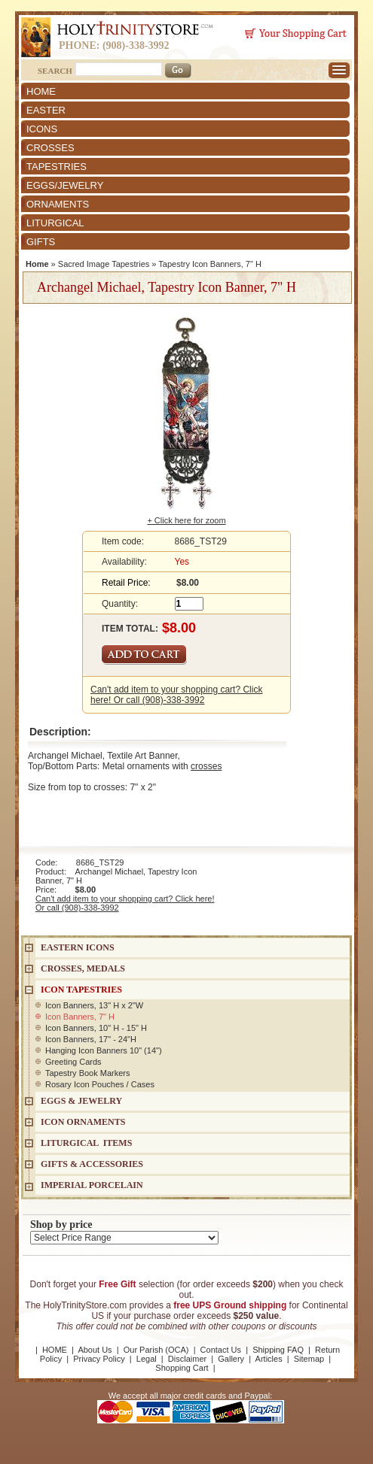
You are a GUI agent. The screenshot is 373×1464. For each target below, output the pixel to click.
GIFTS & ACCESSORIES (92, 1164)
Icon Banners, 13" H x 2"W (94, 1005)
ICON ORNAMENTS (83, 1122)
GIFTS (40, 241)
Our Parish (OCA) (156, 1349)
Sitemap (309, 1358)
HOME (41, 91)
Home (37, 263)
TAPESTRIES (56, 166)
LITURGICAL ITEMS (86, 1143)
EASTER (46, 110)
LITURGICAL (55, 223)
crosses (206, 766)
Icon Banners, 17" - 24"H (90, 1039)
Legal (146, 1358)
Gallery (231, 1358)
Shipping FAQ (278, 1349)
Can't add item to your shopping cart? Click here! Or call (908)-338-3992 (176, 694)
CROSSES (50, 147)
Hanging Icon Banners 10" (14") (103, 1050)
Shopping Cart (181, 1367)
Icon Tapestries (81, 989)
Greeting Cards (73, 1061)
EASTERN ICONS (78, 947)
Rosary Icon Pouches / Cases (99, 1084)
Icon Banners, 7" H (80, 1016)
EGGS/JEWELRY (64, 185)
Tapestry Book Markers (87, 1073)
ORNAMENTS (57, 204)
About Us (95, 1349)
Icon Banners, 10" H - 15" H (96, 1027)
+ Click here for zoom (186, 520)
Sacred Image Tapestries (103, 263)
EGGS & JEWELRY (81, 1101)
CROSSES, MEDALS (83, 968)
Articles (269, 1358)
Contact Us (220, 1349)
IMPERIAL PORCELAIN (92, 1185)
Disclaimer (187, 1358)
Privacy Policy (98, 1358)
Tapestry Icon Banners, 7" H (209, 263)
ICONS (41, 129)
